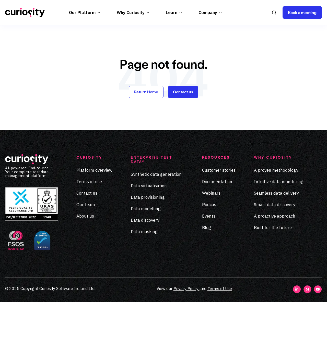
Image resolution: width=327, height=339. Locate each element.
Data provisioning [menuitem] (148, 234)
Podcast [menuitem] (210, 241)
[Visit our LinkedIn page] (297, 328)
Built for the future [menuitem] (273, 264)
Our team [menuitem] (85, 241)
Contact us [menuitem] (86, 230)
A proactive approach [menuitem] (274, 253)
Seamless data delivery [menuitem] (276, 230)
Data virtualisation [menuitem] (149, 223)
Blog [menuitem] (206, 264)
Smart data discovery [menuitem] (274, 241)
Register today (163, 29)
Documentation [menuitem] (217, 218)
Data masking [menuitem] (144, 269)
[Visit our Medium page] (307, 328)
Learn (171, 49)
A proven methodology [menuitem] (276, 207)
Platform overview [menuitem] (94, 207)
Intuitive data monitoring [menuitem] (278, 218)
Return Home (146, 128)
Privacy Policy (186, 325)
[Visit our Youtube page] (318, 328)
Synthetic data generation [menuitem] (156, 211)
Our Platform (82, 49)
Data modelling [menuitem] (146, 246)
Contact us (183, 128)
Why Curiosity (131, 49)
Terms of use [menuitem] (89, 218)
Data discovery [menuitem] (145, 257)
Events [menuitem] (208, 253)
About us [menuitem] (85, 253)
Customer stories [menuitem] (219, 207)
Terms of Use (219, 325)
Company (207, 49)
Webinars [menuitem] (211, 230)
